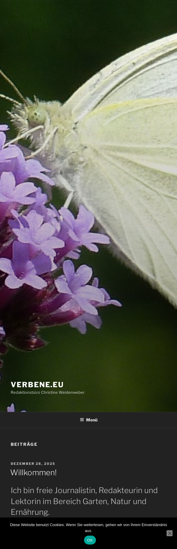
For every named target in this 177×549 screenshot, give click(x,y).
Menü (88, 419)
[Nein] (170, 533)
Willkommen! (33, 472)
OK (90, 540)
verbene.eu (37, 384)
